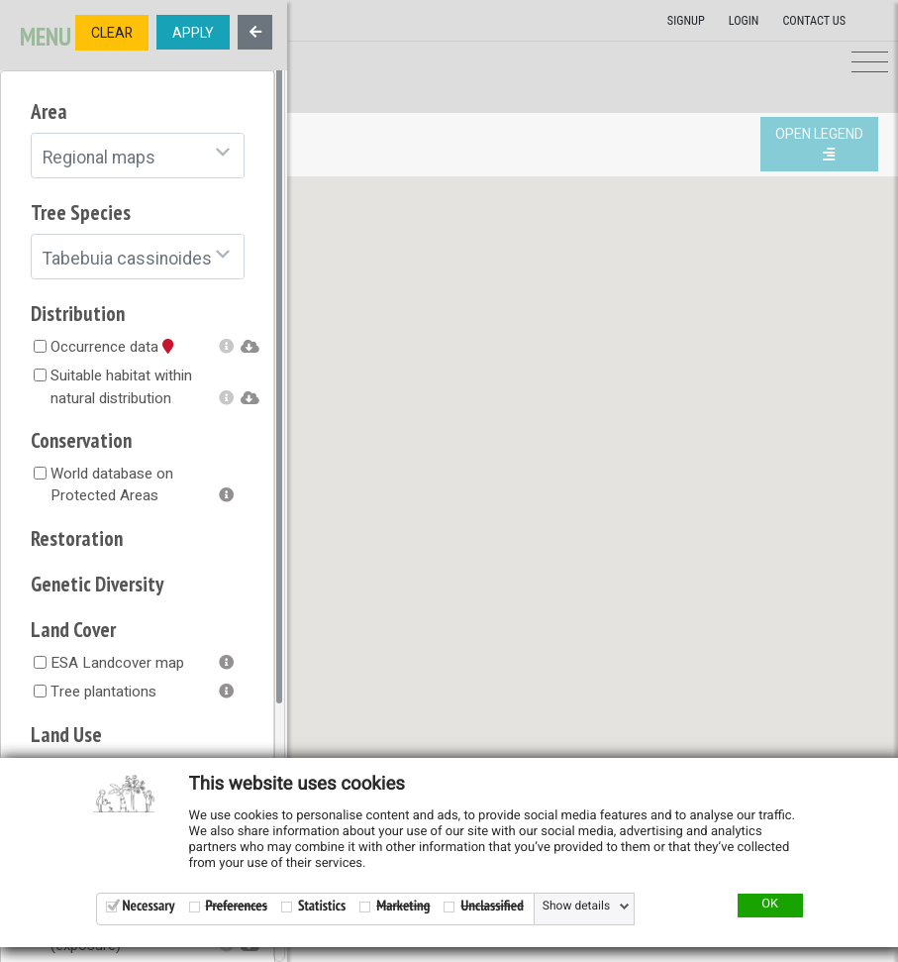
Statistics (322, 906)
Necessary (149, 906)
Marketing (403, 906)
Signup (686, 21)
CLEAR (112, 33)
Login (744, 21)
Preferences (236, 906)
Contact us (814, 21)
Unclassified (491, 906)
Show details (576, 906)
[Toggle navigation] (870, 63)
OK (769, 904)
